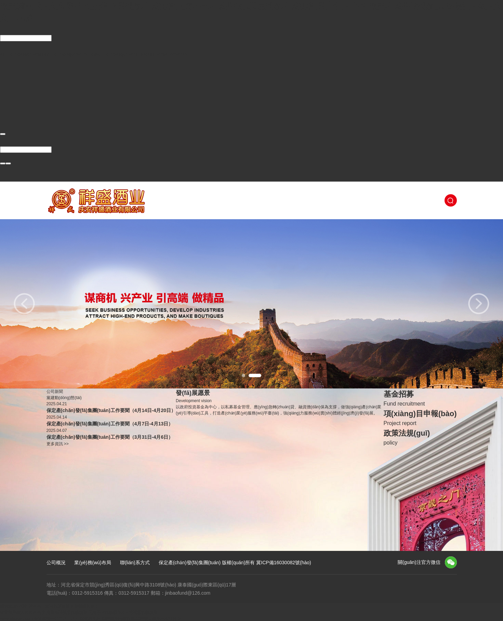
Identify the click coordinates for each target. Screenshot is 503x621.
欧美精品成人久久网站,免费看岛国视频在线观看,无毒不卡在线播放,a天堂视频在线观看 (79, 611)
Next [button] (478, 303)
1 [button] (243, 374)
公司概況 (56, 562)
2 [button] (255, 374)
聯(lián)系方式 (135, 562)
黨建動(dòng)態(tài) (64, 397)
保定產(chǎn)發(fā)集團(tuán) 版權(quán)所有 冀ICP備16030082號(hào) (235, 562)
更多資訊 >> (58, 443)
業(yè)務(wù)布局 (92, 562)
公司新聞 (55, 390)
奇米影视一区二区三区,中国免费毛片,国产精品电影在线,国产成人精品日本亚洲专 (107, 618)
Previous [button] (24, 303)
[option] (251, 303)
